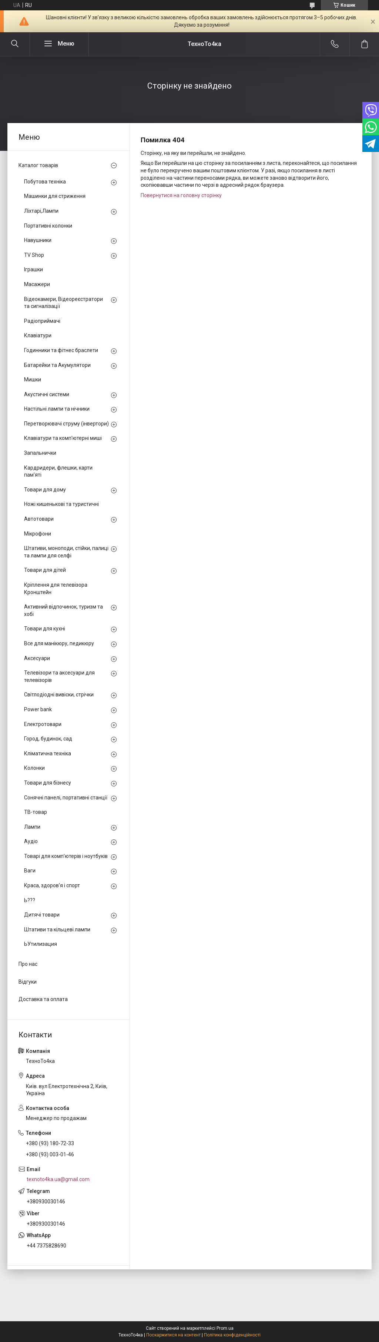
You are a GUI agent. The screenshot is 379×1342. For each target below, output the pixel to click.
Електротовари (42, 724)
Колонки (34, 768)
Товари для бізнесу (47, 783)
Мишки (32, 379)
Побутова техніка (45, 182)
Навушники (37, 240)
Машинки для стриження (54, 196)
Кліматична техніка (47, 753)
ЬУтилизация (40, 944)
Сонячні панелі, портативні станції (65, 798)
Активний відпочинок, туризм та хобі (63, 610)
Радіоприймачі (42, 321)
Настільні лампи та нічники (57, 409)
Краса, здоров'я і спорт (52, 885)
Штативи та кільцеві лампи (57, 929)
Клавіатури (37, 335)
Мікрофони (37, 534)
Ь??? (29, 900)
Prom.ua (225, 1328)
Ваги (30, 871)
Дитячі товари (42, 915)
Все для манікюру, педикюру (59, 643)
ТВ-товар (35, 812)
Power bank (38, 709)
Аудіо (31, 841)
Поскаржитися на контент (173, 1335)
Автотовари (39, 519)
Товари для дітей (45, 570)
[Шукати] (15, 44)
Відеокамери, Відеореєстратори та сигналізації (63, 302)
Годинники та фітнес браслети (61, 350)
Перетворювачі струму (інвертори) (66, 424)
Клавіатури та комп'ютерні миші (63, 438)
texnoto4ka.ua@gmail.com (58, 1179)
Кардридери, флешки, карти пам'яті (58, 471)
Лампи (32, 827)
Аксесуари (37, 658)
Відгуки (28, 982)
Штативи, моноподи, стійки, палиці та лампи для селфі (66, 552)
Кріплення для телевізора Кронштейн (55, 588)
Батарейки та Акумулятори (57, 365)
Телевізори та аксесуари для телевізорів (59, 676)
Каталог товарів (38, 165)
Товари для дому (45, 490)
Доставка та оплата (43, 999)
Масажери (37, 284)
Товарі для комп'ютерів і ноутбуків (66, 856)
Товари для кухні (44, 629)
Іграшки (33, 269)
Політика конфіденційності (232, 1335)
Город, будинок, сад (48, 739)
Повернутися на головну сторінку (181, 195)
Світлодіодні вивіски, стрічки (59, 694)
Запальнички (40, 453)
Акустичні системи (46, 394)
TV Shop (34, 255)
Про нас (28, 964)
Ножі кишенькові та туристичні (61, 504)
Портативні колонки (48, 226)
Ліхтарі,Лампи (41, 211)
